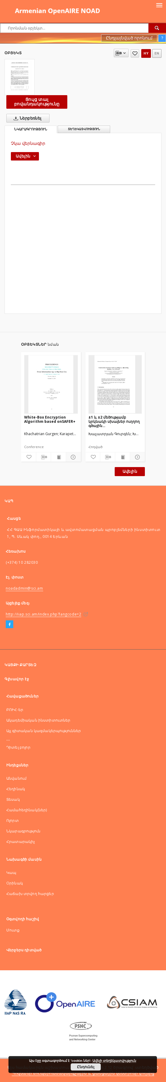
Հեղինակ (15, 788)
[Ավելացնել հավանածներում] (135, 53)
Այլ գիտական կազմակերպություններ (43, 730)
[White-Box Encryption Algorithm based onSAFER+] (51, 384)
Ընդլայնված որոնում (129, 38)
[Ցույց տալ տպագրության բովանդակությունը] (58, 457)
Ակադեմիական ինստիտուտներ (38, 720)
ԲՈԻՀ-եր (14, 709)
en (157, 53)
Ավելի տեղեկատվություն (114, 1060)
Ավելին (130, 471)
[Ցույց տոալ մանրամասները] (72, 457)
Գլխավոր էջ (17, 678)
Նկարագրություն (23, 831)
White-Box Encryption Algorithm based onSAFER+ (49, 419)
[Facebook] (9, 624)
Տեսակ (13, 799)
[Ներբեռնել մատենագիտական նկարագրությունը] (43, 457)
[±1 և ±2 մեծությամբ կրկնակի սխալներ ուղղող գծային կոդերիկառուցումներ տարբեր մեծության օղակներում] (115, 384)
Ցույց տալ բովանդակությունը (36, 101)
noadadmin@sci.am (24, 588)
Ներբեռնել (26, 118)
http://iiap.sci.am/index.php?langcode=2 (43, 614)
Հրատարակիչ (20, 841)
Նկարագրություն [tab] (30, 129)
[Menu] (159, 5)
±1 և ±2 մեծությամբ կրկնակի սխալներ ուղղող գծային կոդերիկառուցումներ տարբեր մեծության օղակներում (114, 421)
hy (146, 53)
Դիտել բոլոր (18, 747)
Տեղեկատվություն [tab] (84, 129)
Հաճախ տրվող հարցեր (30, 893)
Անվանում (16, 778)
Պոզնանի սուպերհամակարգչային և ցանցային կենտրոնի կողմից (83, 1073)
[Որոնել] (157, 28)
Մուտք (13, 930)
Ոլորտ (12, 820)
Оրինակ (14, 883)
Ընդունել (85, 1067)
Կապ (11, 872)
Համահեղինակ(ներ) (26, 809)
